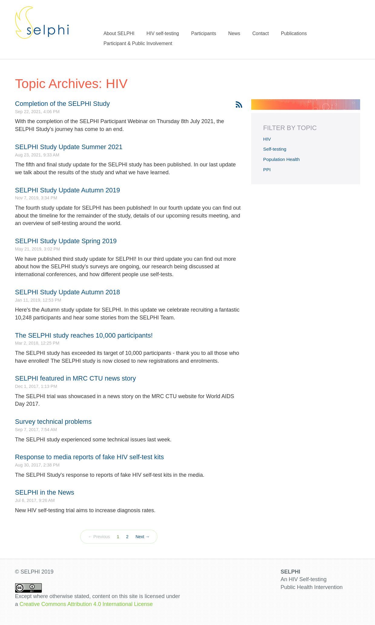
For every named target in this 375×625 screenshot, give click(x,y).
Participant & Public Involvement (138, 43)
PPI (267, 169)
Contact (260, 33)
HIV (267, 139)
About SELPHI (119, 33)
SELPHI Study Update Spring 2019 (66, 241)
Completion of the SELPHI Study (62, 103)
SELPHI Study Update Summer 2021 (69, 147)
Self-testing (275, 149)
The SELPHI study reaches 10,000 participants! (84, 335)
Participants (203, 33)
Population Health (281, 159)
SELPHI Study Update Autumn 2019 (67, 190)
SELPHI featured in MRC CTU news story (75, 378)
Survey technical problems (53, 421)
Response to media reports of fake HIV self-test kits (89, 457)
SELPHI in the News (44, 492)
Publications (294, 33)
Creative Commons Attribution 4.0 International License (86, 604)
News (234, 33)
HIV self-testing (162, 33)
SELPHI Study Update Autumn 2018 (67, 292)
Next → (143, 536)
